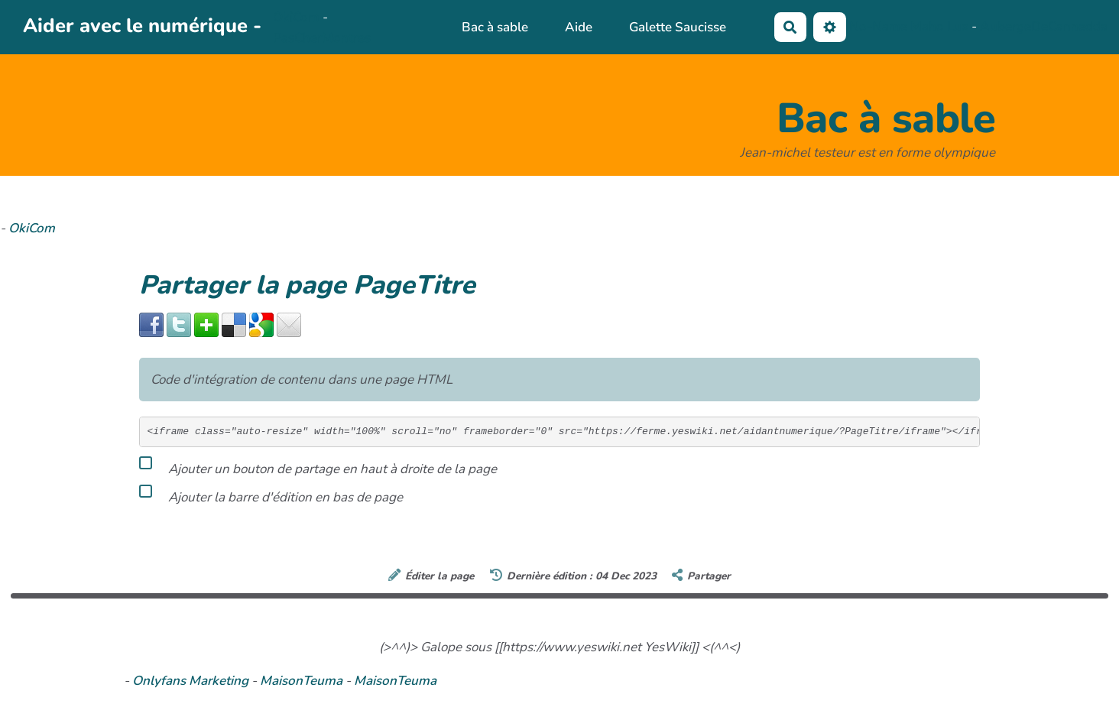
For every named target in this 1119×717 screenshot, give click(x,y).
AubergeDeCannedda (1044, 26)
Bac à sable (495, 27)
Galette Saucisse (677, 27)
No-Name (878, 26)
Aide (578, 27)
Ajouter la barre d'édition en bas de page (271, 494)
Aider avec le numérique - (142, 25)
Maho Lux (939, 26)
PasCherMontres (322, 38)
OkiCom (298, 17)
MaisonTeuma (302, 680)
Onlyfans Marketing (191, 680)
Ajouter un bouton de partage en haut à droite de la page (318, 466)
